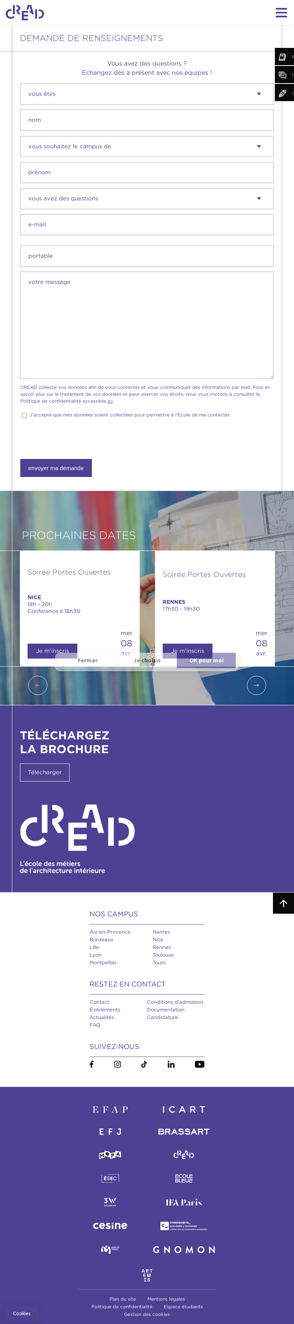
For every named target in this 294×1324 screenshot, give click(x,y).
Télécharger (45, 772)
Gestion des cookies (147, 1314)
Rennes (162, 947)
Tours (159, 962)
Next (256, 685)
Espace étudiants (183, 1306)
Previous (37, 685)
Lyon (95, 955)
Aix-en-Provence (110, 932)
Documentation (166, 1010)
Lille (94, 947)
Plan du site (122, 1299)
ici (110, 401)
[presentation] (78, 439)
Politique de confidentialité (121, 1306)
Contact (99, 1002)
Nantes (161, 932)
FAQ (95, 1025)
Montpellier (103, 962)
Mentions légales (166, 1299)
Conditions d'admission (175, 1002)
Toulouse (163, 955)
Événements (105, 1010)
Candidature (162, 1017)
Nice (158, 939)
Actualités (102, 1017)
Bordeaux (101, 939)
